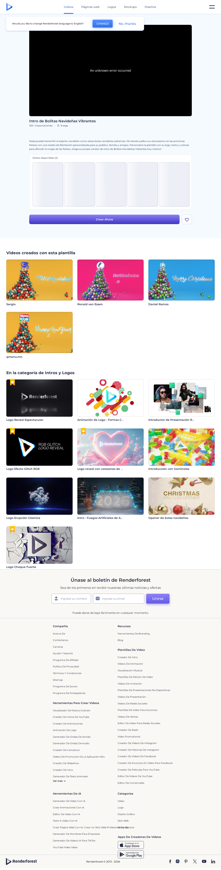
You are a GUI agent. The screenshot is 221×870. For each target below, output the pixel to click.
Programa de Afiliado (66, 660)
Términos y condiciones (67, 673)
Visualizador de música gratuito (71, 710)
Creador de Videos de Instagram (137, 743)
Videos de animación (130, 663)
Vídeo (121, 801)
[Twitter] (195, 862)
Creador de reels (128, 729)
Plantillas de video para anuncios (137, 710)
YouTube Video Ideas (65, 847)
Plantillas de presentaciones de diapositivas (144, 690)
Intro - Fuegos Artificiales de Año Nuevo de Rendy (113, 518)
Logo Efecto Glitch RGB (23, 469)
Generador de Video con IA (69, 801)
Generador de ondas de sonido (72, 736)
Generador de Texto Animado (70, 776)
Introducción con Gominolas (168, 469)
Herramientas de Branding (134, 633)
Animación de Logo (65, 730)
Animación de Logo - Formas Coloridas (105, 420)
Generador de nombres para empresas (76, 834)
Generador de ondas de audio (71, 743)
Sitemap (58, 679)
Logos (112, 7)
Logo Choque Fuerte (21, 567)
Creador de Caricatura (66, 749)
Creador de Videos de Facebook (137, 756)
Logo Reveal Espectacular (24, 420)
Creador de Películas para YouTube (138, 769)
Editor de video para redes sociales (139, 723)
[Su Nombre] (71, 599)
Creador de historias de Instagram (138, 749)
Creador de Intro (128, 657)
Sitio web (123, 820)
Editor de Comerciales (131, 782)
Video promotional (129, 736)
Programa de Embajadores (69, 693)
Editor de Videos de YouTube (135, 776)
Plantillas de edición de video (135, 677)
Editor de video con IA (66, 814)
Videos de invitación (130, 683)
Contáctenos (60, 640)
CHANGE (102, 23)
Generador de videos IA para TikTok (74, 840)
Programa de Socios (65, 686)
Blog (120, 640)
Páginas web (90, 7)
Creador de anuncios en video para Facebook (145, 762)
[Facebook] (170, 862)
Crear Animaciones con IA (68, 807)
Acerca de (59, 633)
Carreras (58, 646)
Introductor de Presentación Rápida (174, 420)
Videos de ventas (128, 716)
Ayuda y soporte (63, 653)
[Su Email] (118, 599)
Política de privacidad (66, 666)
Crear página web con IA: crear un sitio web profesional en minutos (93, 827)
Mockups (130, 7)
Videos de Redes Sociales (132, 703)
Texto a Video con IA (65, 820)
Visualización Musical (130, 670)
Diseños (150, 7)
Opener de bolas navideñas (168, 518)
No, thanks (127, 24)
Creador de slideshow (66, 763)
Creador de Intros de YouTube (71, 717)
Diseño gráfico (126, 814)
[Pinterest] (186, 862)
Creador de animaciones (68, 723)
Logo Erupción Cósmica (23, 518)
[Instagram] (177, 862)
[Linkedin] (213, 862)
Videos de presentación (132, 696)
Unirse (158, 599)
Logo (121, 807)
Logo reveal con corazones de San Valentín (108, 469)
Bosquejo (123, 827)
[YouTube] (204, 862)
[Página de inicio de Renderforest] (9, 7)
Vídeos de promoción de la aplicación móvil (79, 756)
